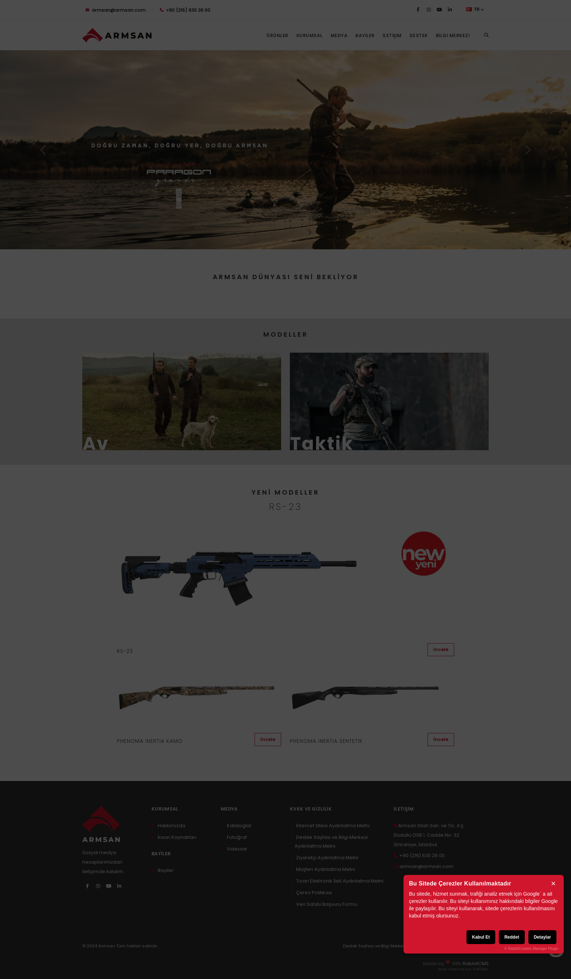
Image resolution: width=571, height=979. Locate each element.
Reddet (511, 937)
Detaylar (542, 937)
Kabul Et (481, 937)
